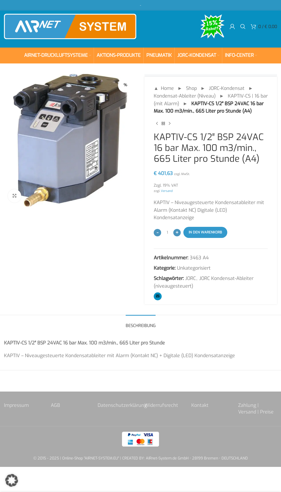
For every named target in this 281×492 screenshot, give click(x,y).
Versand (167, 191)
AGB (55, 405)
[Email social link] (158, 296)
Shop (191, 88)
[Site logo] (70, 26)
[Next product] (169, 123)
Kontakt (200, 405)
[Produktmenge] (167, 232)
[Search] (243, 26)
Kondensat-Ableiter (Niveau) (185, 96)
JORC (190, 278)
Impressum (16, 405)
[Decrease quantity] (157, 232)
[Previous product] (157, 123)
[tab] (141, 323)
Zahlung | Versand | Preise (256, 408)
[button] (11, 480)
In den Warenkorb (205, 232)
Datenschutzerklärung (122, 405)
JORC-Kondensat (226, 88)
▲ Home (164, 88)
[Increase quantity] (177, 232)
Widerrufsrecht (161, 405)
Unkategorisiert (194, 268)
